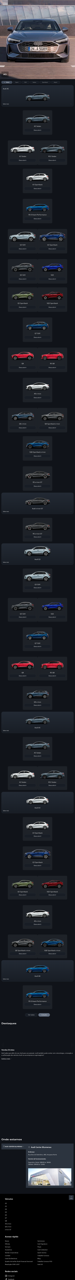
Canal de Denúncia (11, 1258)
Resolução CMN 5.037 (12, 1264)
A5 (6, 1203)
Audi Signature (42, 1244)
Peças (39, 1247)
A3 (6, 1206)
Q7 (6, 1218)
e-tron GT (8, 1229)
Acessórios (8, 1250)
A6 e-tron (8, 1224)
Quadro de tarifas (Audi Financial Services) (19, 1261)
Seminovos (41, 1241)
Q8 (6, 1221)
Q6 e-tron (8, 1226)
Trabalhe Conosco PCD (45, 1261)
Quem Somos (42, 1252)
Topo (71, 1197)
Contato (7, 1255)
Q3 (6, 1212)
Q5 (6, 1215)
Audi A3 (40, 1264)
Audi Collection (43, 1250)
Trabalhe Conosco (43, 1255)
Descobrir (37, 130)
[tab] (13, 1147)
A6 (6, 1209)
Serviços (7, 1247)
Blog (39, 1258)
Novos (7, 1241)
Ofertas (7, 1244)
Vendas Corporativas (11, 1252)
